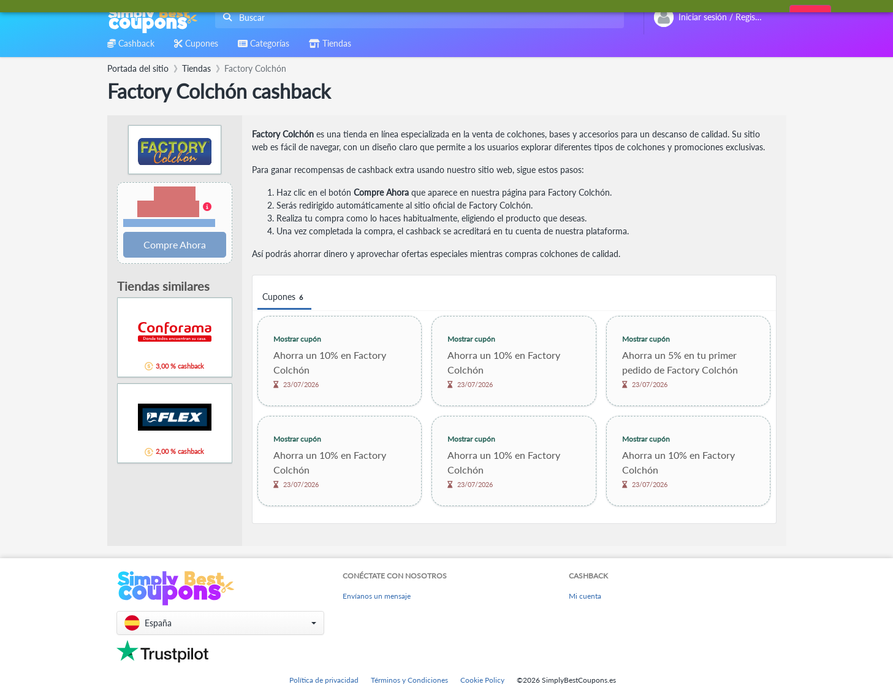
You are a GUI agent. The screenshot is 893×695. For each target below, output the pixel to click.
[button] (174, 207)
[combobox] (417, 17)
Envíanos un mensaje (377, 596)
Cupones (284, 297)
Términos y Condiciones (409, 680)
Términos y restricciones (169, 223)
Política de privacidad (324, 680)
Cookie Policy (482, 680)
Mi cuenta (585, 596)
